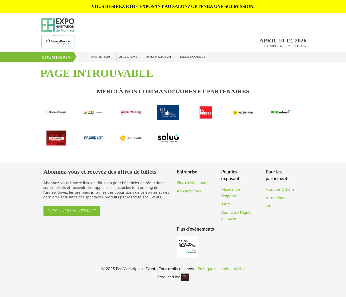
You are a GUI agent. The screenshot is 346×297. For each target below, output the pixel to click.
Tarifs (226, 203)
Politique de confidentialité (221, 268)
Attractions (128, 56)
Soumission (56, 57)
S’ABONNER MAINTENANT (71, 210)
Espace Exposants (192, 56)
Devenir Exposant (158, 56)
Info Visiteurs (100, 56)
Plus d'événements (193, 182)
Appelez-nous (189, 190)
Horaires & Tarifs (280, 189)
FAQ (270, 205)
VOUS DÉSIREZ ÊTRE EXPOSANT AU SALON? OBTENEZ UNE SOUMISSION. (173, 6)
